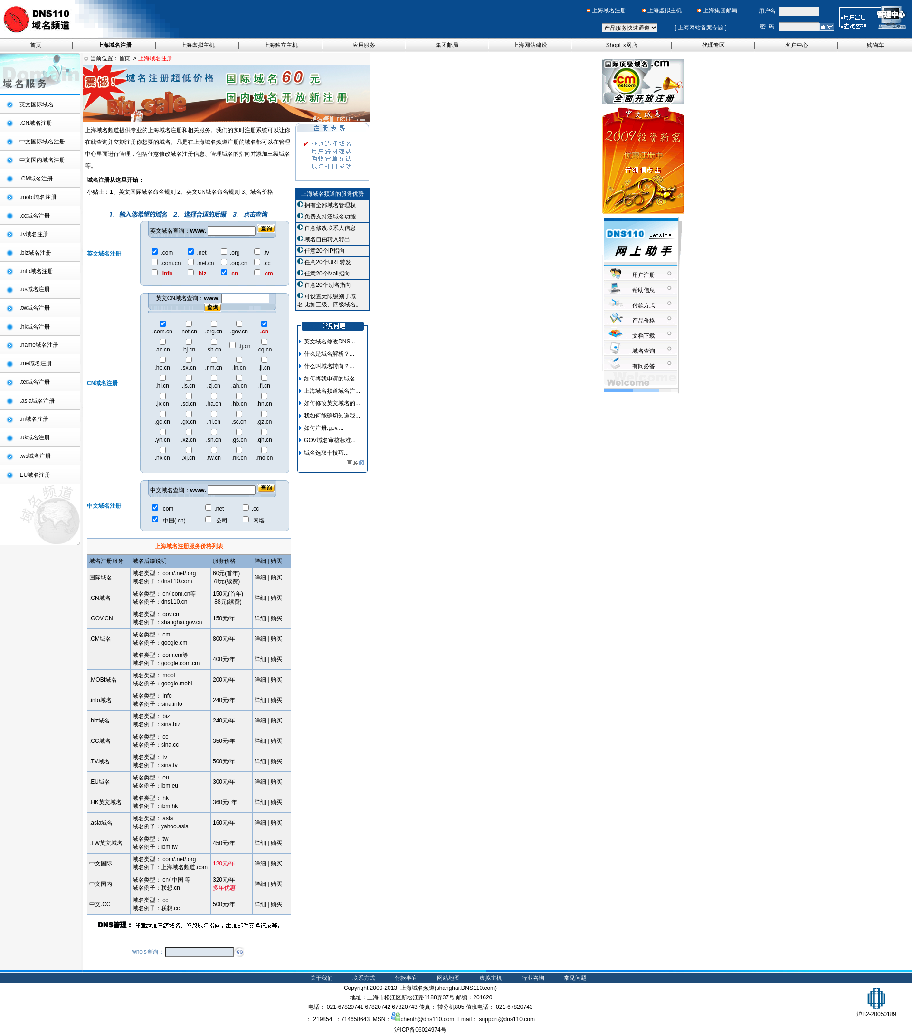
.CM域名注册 (36, 178)
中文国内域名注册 (42, 160)
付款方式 (643, 305)
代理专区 (713, 45)
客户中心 (796, 45)
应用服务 (363, 45)
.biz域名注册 (35, 252)
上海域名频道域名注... (332, 391)
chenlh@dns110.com (422, 1019)
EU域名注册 (34, 475)
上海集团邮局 (720, 10)
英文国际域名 (36, 104)
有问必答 (643, 366)
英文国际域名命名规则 (147, 192)
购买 (276, 577)
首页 (35, 45)
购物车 (875, 45)
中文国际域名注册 (42, 141)
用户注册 (643, 275)
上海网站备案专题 (700, 27)
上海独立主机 (281, 45)
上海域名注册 (609, 10)
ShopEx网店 (621, 45)
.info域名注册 (36, 271)
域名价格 (261, 192)
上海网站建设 (530, 45)
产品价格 (643, 320)
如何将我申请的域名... (332, 378)
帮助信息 (643, 290)
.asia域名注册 (36, 401)
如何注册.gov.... (323, 428)
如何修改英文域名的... (332, 403)
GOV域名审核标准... (330, 440)
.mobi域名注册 (37, 197)
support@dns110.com (507, 1019)
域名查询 (643, 351)
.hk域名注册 (34, 326)
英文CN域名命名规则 (213, 192)
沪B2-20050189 (876, 1010)
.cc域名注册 (34, 215)
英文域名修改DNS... (329, 341)
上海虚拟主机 (664, 10)
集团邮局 (447, 45)
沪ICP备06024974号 (420, 1029)
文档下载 (643, 335)
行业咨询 (533, 978)
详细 (260, 577)
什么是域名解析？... (329, 354)
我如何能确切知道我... (332, 415)
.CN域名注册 (35, 123)
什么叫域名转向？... (329, 366)
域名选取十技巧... (326, 452)
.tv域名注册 (33, 234)
